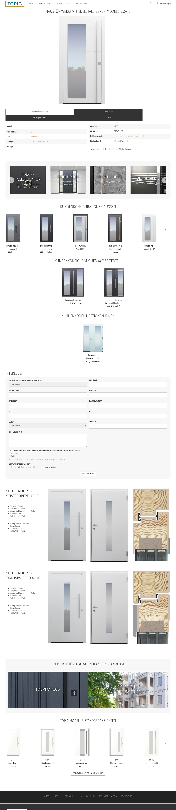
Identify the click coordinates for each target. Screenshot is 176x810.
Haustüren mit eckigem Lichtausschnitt (129, 130)
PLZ (11, 405)
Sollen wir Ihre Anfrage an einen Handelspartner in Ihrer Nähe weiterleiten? (44, 444)
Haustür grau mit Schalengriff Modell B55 (12, 243)
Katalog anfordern (109, 111)
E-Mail (92, 384)
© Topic (47, 790)
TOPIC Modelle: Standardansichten (88, 714)
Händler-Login (165, 4)
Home (57, 790)
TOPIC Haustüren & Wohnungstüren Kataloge (88, 658)
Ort (91, 405)
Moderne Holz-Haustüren (40, 130)
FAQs (143, 143)
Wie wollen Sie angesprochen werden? (26, 374)
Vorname (93, 374)
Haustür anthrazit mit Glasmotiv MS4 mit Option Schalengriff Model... (46, 246)
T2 (31, 126)
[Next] (165, 174)
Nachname (14, 384)
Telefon (93, 415)
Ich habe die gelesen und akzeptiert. (33, 461)
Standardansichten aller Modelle (88, 767)
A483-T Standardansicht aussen (47, 756)
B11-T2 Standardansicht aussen (82, 756)
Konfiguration (64, 4)
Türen (31, 4)
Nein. (12, 450)
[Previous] (11, 174)
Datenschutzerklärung (20, 458)
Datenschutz (68, 790)
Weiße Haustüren (126, 143)
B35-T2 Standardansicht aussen (151, 756)
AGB (80, 790)
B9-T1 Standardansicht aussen (13, 756)
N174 (32, 140)
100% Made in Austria (108, 790)
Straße (13, 395)
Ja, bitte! (13, 447)
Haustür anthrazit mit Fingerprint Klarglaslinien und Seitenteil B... (114, 297)
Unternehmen (82, 4)
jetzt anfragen (88, 467)
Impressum (90, 790)
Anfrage (150, 111)
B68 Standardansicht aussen (116, 756)
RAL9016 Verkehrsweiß (39, 135)
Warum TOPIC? (46, 4)
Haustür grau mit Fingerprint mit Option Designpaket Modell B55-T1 (115, 246)
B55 (31, 120)
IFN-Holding (126, 790)
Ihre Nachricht (16, 426)
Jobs (135, 143)
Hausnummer (95, 395)
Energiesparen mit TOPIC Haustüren (104, 143)
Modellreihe (67, 111)
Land (11, 415)
